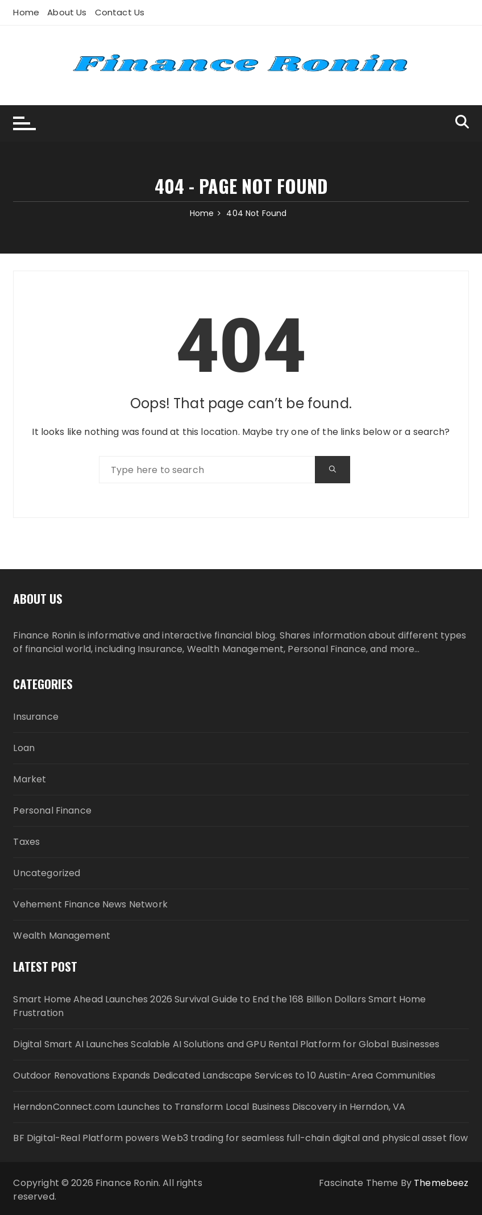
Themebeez (441, 1182)
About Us (66, 12)
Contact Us (120, 12)
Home (26, 12)
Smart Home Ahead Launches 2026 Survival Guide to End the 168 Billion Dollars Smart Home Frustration (219, 1006)
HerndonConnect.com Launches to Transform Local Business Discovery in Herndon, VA (209, 1106)
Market (29, 779)
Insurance (35, 716)
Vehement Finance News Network (90, 904)
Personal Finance (52, 810)
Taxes (26, 841)
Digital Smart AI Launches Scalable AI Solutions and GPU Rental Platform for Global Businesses (226, 1044)
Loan (24, 747)
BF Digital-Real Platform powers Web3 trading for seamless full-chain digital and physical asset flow (240, 1137)
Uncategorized (46, 873)
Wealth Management (61, 935)
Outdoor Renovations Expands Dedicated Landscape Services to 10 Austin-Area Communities (224, 1075)
